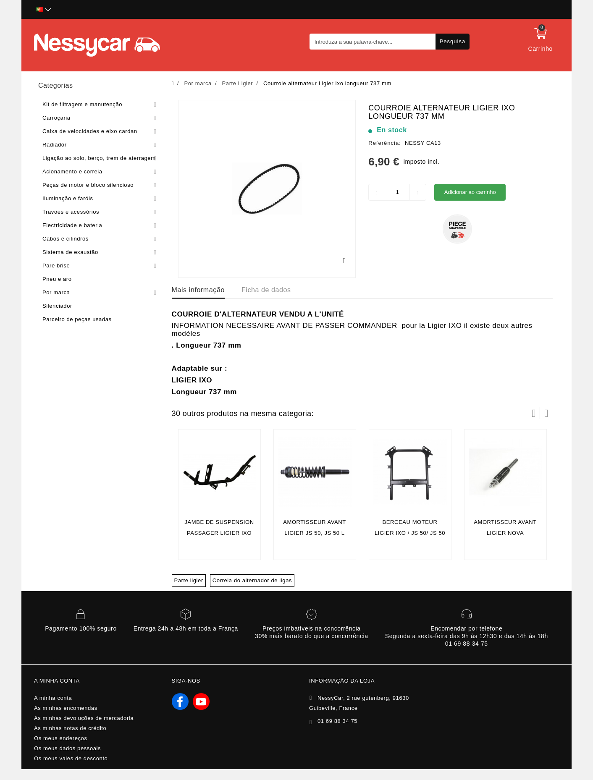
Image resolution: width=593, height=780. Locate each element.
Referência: (384, 143)
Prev (533, 413)
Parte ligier (188, 580)
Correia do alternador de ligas (252, 580)
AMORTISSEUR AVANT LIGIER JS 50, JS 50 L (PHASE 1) (314, 533)
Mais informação (198, 289)
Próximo (546, 413)
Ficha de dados (266, 289)
